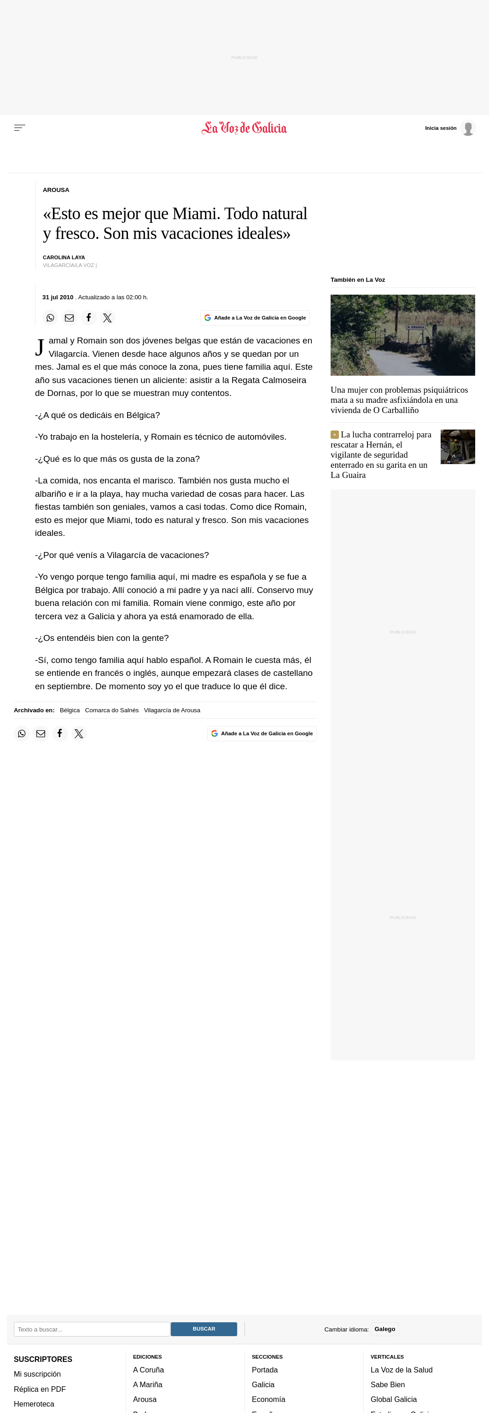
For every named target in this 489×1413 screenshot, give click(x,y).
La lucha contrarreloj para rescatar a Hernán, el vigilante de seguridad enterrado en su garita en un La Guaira (381, 455)
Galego (384, 1329)
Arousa (145, 1399)
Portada (265, 1369)
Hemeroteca (34, 1403)
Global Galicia (394, 1399)
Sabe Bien (388, 1384)
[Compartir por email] (69, 318)
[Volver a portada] (244, 128)
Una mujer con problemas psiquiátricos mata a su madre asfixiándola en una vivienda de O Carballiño (399, 400)
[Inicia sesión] (450, 127)
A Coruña (148, 1369)
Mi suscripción (37, 1374)
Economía (268, 1399)
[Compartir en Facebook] (88, 318)
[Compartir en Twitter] (108, 318)
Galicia (263, 1384)
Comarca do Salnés (112, 710)
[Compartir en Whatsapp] (50, 318)
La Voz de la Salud (402, 1369)
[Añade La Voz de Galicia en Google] (255, 318)
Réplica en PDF (40, 1388)
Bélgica (70, 710)
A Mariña (148, 1384)
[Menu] (20, 128)
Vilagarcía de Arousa (172, 710)
